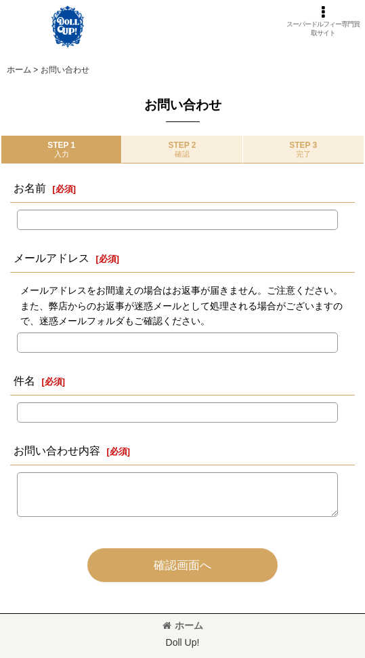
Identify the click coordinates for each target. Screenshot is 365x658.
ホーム (183, 625)
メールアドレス (51, 258)
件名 (24, 380)
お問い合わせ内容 (57, 450)
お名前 (30, 188)
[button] (323, 21)
